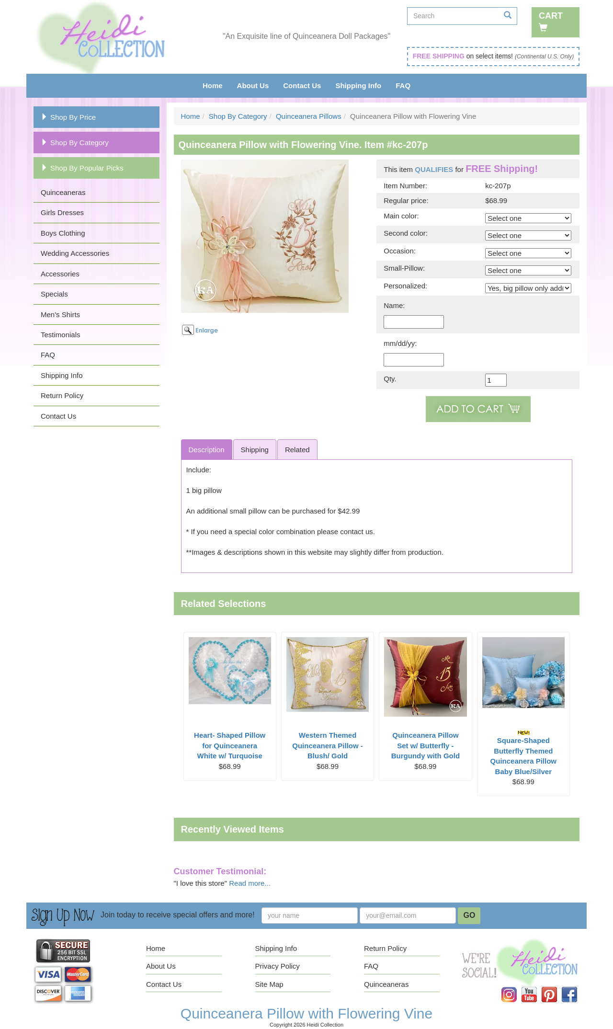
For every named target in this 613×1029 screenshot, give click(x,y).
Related (297, 450)
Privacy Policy (277, 966)
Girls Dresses (62, 212)
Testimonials (60, 335)
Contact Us (302, 85)
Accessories (60, 274)
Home (213, 85)
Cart (551, 21)
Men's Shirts (60, 314)
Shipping (255, 450)
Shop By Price (68, 117)
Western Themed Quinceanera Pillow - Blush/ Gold (327, 745)
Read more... (250, 883)
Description (207, 450)
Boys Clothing (63, 233)
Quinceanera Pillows (308, 116)
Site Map (269, 984)
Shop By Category (75, 142)
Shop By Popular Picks (82, 168)
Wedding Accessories (75, 253)
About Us (253, 85)
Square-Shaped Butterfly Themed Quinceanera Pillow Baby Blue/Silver (523, 752)
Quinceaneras (63, 192)
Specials (54, 294)
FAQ (403, 85)
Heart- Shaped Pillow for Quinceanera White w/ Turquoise (229, 745)
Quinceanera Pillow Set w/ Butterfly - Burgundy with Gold (425, 745)
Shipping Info (358, 85)
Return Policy (62, 395)
